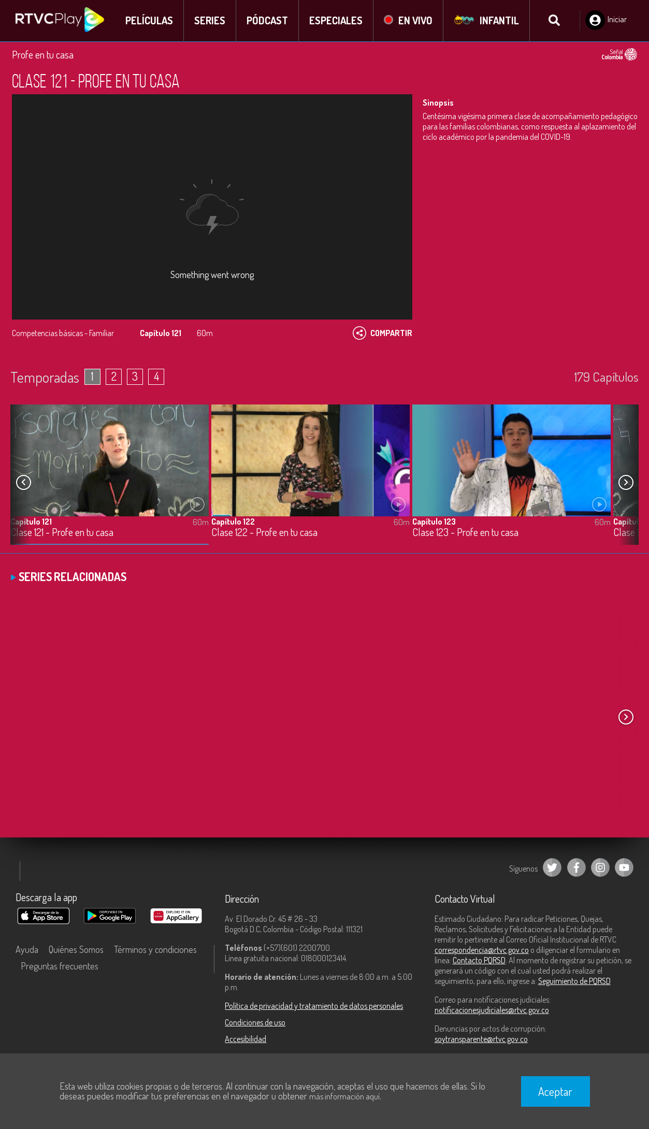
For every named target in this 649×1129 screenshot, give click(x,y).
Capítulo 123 (434, 521)
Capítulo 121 (31, 521)
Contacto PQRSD (479, 960)
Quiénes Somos (76, 949)
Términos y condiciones (155, 949)
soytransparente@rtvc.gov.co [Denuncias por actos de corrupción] (481, 1039)
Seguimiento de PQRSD (574, 981)
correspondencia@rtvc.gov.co (482, 950)
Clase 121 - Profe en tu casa (61, 533)
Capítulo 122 (233, 521)
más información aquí (344, 1096)
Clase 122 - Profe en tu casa (264, 533)
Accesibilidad (245, 1039)
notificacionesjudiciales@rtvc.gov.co (492, 1010)
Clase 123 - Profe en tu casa (465, 533)
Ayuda (27, 949)
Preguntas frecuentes (59, 966)
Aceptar (555, 1091)
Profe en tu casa (43, 54)
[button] (625, 482)
